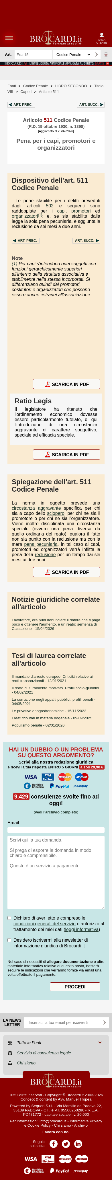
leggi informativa (82, 929)
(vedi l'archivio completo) (56, 812)
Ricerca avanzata (106, 54)
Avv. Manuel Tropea (74, 1099)
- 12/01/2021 (52, 678)
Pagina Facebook (54, 1142)
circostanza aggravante (36, 508)
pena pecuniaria (40, 544)
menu (9, 38)
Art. (23, 105)
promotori (81, 211)
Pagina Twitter (66, 1142)
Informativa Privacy (86, 1121)
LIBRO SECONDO (71, 86)
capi (61, 211)
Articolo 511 (49, 91)
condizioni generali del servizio (44, 923)
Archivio (81, 1125)
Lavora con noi (56, 1132)
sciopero (55, 513)
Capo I (26, 91)
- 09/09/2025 (52, 718)
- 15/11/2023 (49, 711)
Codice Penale (35, 86)
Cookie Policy (39, 1125)
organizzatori (25, 216)
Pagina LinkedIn (78, 1142)
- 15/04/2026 (56, 624)
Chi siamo (62, 1125)
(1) (40, 215)
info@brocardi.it (53, 1121)
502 (50, 205)
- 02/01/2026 (38, 725)
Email (13, 822)
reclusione (45, 554)
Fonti (11, 86)
